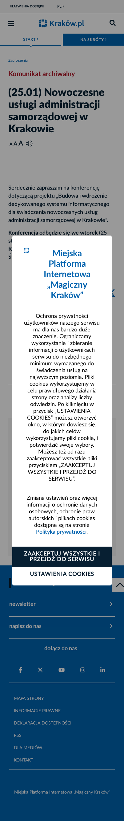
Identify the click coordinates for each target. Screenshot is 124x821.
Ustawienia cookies (62, 574)
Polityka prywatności (61, 532)
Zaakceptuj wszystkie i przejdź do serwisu (62, 556)
